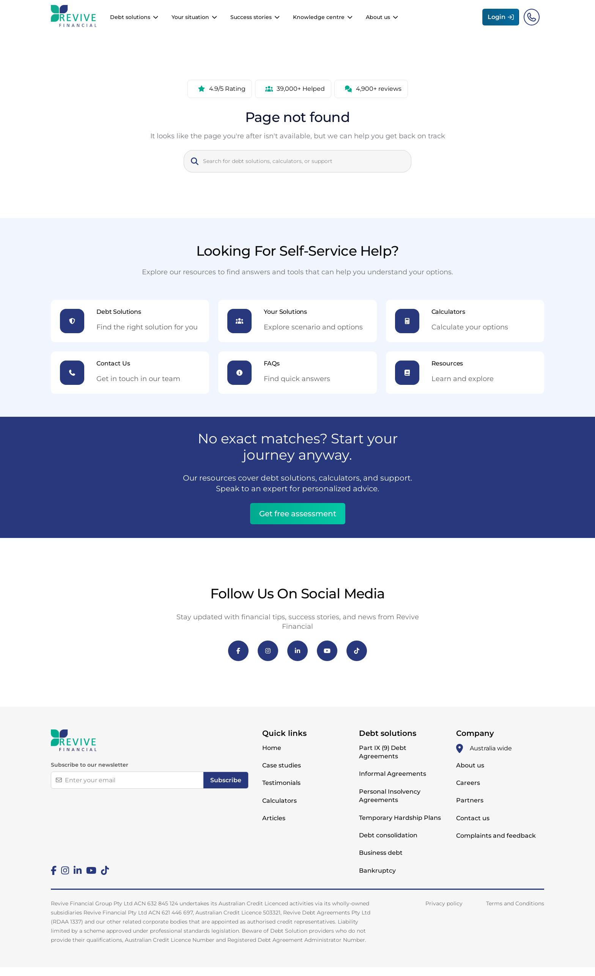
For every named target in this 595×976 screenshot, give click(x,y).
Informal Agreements (392, 782)
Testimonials (281, 791)
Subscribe (225, 789)
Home (271, 756)
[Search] (303, 170)
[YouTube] (327, 659)
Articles (273, 826)
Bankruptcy (377, 879)
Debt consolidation (388, 844)
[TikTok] (356, 659)
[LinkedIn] (297, 659)
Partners (469, 809)
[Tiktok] (105, 879)
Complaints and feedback (496, 844)
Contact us (473, 826)
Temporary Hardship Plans (400, 826)
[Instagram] (268, 659)
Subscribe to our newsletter (89, 773)
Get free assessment (297, 522)
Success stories (251, 21)
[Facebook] (238, 659)
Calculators (279, 809)
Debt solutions (130, 21)
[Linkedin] (78, 879)
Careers (468, 791)
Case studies (281, 774)
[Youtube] (91, 879)
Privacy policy (444, 912)
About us (378, 21)
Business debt (381, 861)
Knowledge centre (319, 21)
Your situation (190, 21)
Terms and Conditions (515, 912)
